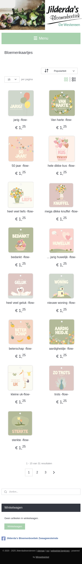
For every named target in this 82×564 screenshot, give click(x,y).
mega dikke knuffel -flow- (61, 211)
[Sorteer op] (59, 71)
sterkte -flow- (20, 440)
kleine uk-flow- (20, 394)
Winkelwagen (14, 526)
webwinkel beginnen (60, 551)
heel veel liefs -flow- (20, 211)
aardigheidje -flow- (61, 348)
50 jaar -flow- (20, 165)
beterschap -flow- (20, 348)
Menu (41, 38)
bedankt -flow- (20, 257)
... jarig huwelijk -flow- (61, 257)
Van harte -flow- (61, 119)
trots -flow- (61, 394)
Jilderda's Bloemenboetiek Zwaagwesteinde (30, 538)
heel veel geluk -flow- (20, 302)
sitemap (41, 551)
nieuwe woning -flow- (61, 302)
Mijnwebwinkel (42, 557)
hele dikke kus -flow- (61, 165)
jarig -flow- (20, 119)
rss (47, 551)
